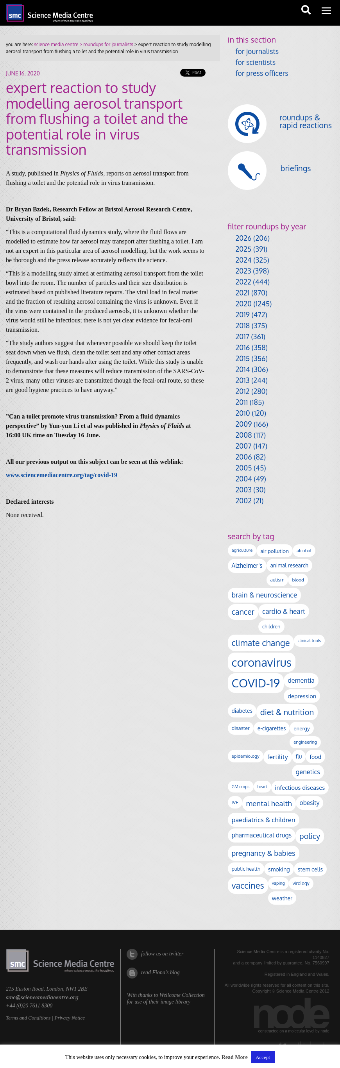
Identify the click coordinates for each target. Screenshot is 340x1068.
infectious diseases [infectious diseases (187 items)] (300, 787)
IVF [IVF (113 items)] (235, 802)
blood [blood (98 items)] (298, 580)
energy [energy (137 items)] (301, 728)
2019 (243, 314)
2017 (242, 336)
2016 (243, 347)
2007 (244, 446)
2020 (244, 303)
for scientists (256, 62)
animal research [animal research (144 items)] (289, 565)
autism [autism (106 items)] (277, 580)
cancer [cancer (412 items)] (243, 612)
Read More (235, 1057)
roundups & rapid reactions (305, 121)
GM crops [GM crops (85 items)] (241, 786)
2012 (243, 391)
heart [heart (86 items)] (262, 786)
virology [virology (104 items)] (301, 883)
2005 (244, 467)
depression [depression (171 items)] (302, 695)
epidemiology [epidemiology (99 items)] (245, 756)
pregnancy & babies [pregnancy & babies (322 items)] (263, 852)
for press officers (262, 73)
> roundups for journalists (105, 44)
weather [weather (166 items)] (282, 898)
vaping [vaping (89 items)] (278, 883)
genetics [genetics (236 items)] (308, 771)
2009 (244, 424)
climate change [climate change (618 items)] (261, 642)
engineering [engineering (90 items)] (305, 742)
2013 (243, 380)
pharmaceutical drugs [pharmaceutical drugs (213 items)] (262, 835)
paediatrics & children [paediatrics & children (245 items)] (263, 820)
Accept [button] (263, 1057)
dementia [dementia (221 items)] (301, 680)
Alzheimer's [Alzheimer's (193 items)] (247, 565)
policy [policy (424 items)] (309, 836)
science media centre (56, 44)
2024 (244, 260)
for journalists (257, 51)
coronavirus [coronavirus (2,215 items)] (262, 662)
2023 (243, 271)
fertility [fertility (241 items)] (277, 757)
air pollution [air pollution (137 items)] (274, 550)
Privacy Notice (69, 1018)
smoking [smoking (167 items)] (279, 869)
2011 (242, 402)
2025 (244, 249)
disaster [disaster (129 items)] (241, 728)
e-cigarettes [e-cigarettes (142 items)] (272, 728)
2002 (244, 500)
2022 (243, 281)
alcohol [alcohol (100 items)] (304, 550)
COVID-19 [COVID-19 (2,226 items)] (256, 683)
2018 (243, 325)
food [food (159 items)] (315, 756)
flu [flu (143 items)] (299, 756)
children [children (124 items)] (271, 626)
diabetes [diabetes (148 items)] (242, 710)
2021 (243, 292)
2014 (243, 369)
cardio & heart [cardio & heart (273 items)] (283, 611)
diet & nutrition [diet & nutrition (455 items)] (287, 712)
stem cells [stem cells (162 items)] (310, 869)
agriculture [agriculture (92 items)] (242, 550)
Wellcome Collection (182, 995)
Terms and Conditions (28, 1018)
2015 (243, 358)
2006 (244, 457)
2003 (244, 489)
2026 (244, 238)
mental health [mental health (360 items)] (269, 803)
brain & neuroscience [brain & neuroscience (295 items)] (264, 594)
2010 (243, 413)
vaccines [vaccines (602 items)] (248, 885)
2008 (244, 435)
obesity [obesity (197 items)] (310, 803)
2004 (244, 478)
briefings (296, 168)
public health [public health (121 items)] (246, 869)
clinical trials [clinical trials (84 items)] (309, 640)
